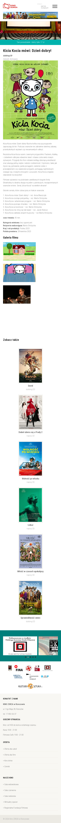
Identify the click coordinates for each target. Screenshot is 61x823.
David (30, 385)
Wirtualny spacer (11, 802)
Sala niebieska (10, 796)
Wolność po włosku (30, 478)
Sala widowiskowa (11, 784)
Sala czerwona (10, 790)
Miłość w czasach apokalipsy (30, 571)
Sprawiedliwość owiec (30, 618)
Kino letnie (8, 760)
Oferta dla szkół (10, 749)
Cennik (7, 766)
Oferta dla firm (10, 755)
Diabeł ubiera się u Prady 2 (30, 432)
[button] (25, 657)
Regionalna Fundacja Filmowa (16, 808)
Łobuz (30, 525)
